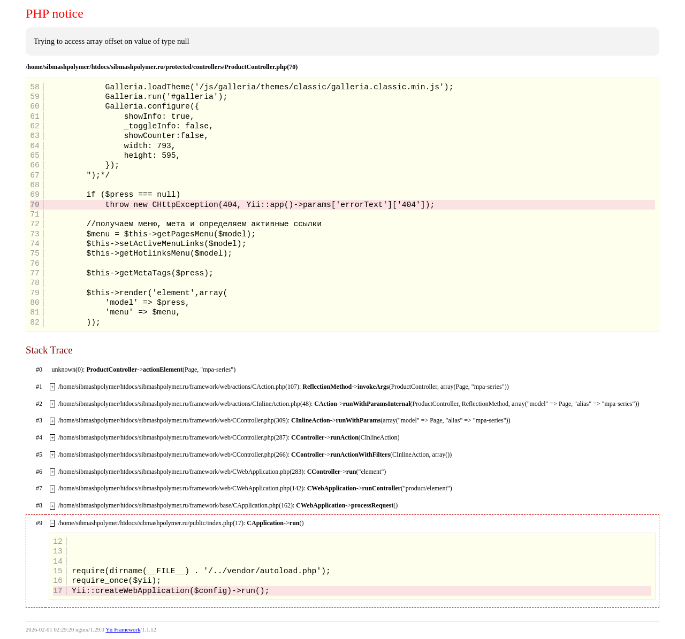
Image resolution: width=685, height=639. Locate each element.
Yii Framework (122, 630)
